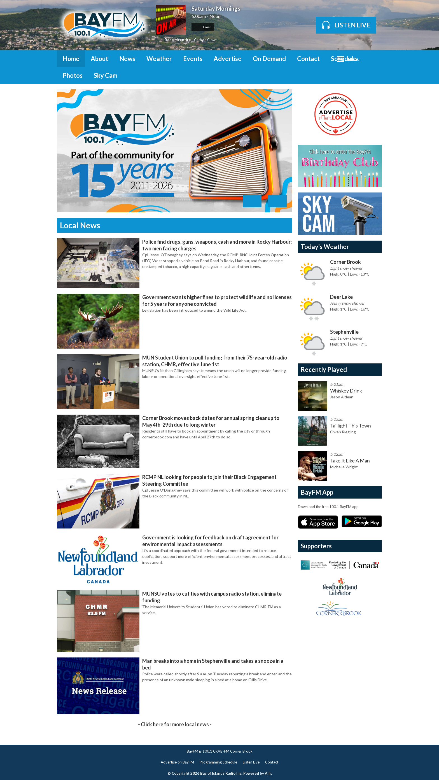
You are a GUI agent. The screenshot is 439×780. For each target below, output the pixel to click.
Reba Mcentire (178, 39)
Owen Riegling (343, 431)
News (127, 58)
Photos (73, 75)
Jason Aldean (341, 396)
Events (192, 58)
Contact (308, 58)
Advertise (228, 58)
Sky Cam (105, 75)
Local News (80, 225)
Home (71, 58)
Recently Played (324, 369)
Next (277, 201)
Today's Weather (325, 246)
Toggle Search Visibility (373, 58)
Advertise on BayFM (177, 762)
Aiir (268, 773)
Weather (159, 58)
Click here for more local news (175, 724)
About (99, 58)
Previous (252, 201)
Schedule (344, 58)
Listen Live (251, 762)
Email (202, 27)
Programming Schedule (218, 762)
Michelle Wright (344, 466)
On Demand (269, 58)
